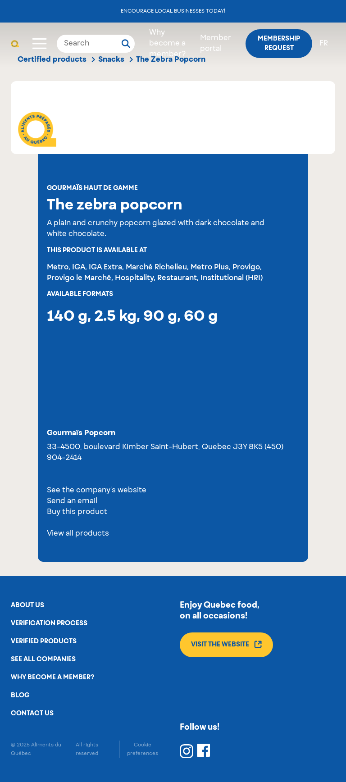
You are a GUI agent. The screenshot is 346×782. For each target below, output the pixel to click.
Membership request (279, 43)
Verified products (44, 641)
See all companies (43, 659)
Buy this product (77, 512)
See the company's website (96, 490)
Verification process (49, 623)
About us (27, 605)
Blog (20, 695)
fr (323, 43)
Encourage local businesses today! (173, 11)
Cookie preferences (142, 749)
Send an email (72, 501)
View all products (78, 533)
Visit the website (226, 644)
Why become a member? (167, 43)
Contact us (32, 713)
